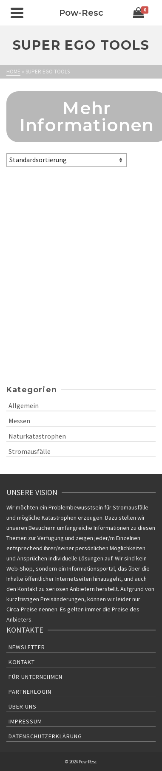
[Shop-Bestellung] (66, 160)
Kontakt (22, 662)
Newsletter (27, 647)
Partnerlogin (30, 691)
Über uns (23, 706)
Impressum (25, 721)
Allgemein (24, 405)
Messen (19, 420)
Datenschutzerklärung (45, 736)
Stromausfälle (30, 451)
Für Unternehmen (36, 677)
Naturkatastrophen (37, 436)
